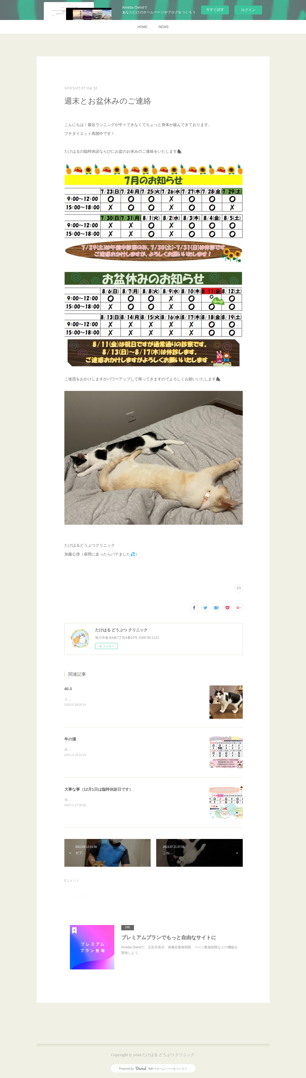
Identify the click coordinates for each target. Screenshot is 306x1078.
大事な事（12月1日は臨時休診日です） (98, 789)
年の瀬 (70, 739)
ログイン (248, 10)
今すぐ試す (215, 9)
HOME (143, 27)
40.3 (68, 689)
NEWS (164, 27)
